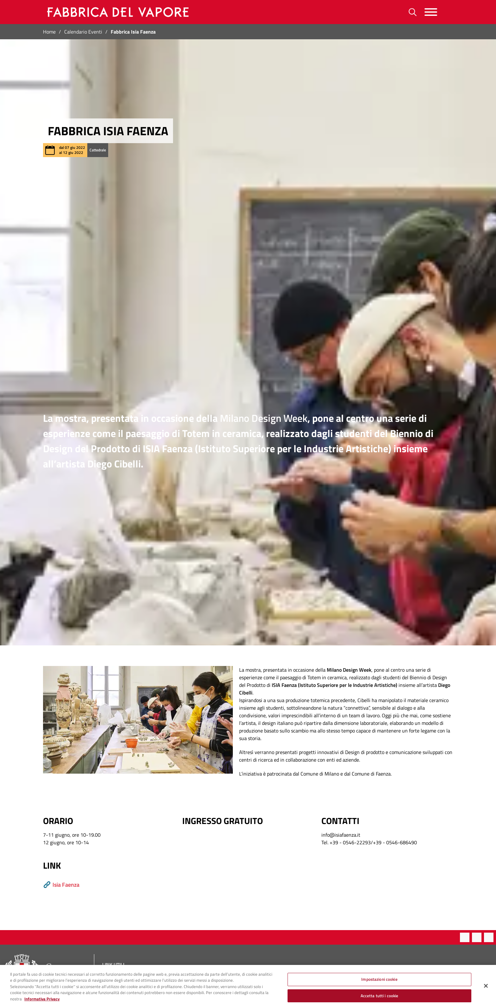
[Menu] (431, 12)
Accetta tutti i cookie (380, 999)
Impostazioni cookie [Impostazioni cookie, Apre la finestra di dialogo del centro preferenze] (379, 982)
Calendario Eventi (83, 31)
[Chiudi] (486, 989)
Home (49, 31)
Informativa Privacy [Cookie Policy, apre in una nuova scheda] (42, 1002)
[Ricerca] (413, 12)
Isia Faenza (61, 884)
